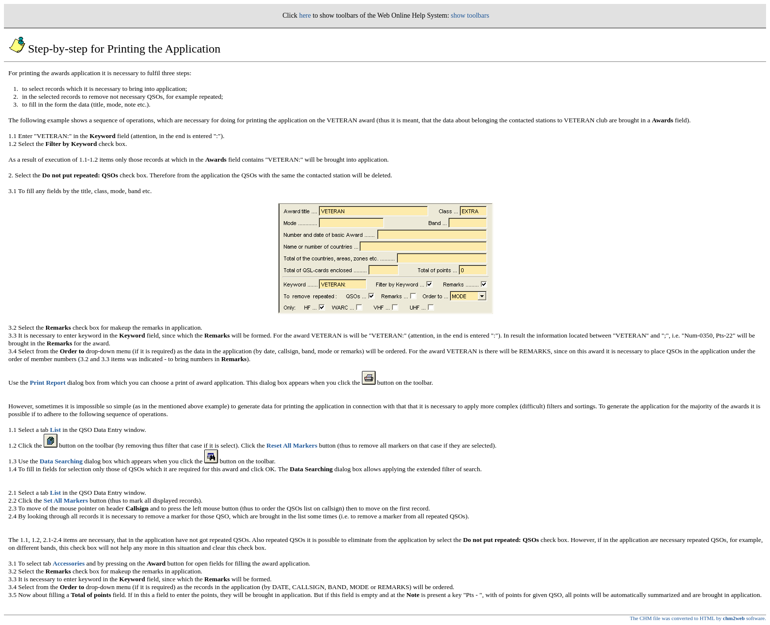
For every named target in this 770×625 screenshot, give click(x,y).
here (305, 15)
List (55, 429)
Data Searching (61, 461)
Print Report (48, 382)
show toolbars (470, 15)
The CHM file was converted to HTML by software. (698, 618)
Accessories (68, 563)
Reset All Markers (292, 445)
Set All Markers (66, 500)
